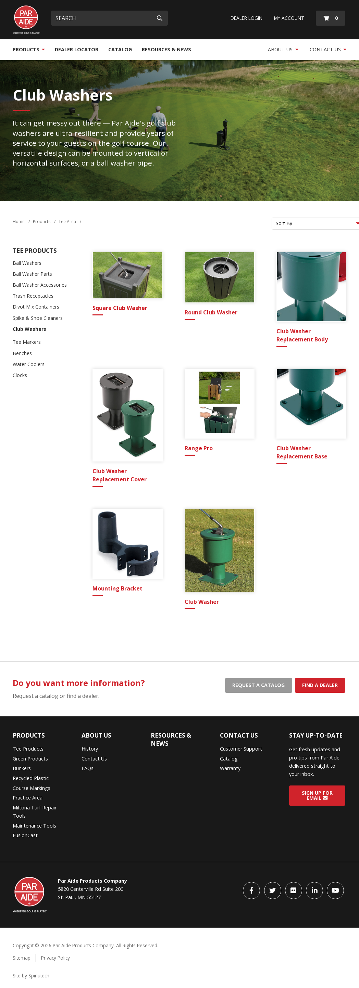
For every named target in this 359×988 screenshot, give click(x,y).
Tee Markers (27, 342)
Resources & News (166, 49)
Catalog (120, 49)
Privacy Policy (55, 957)
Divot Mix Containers (36, 306)
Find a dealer (320, 685)
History (90, 748)
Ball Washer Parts (32, 274)
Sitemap (21, 957)
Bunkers (22, 768)
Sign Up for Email (317, 795)
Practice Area (27, 797)
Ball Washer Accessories (40, 285)
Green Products (30, 758)
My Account (289, 18)
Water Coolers (29, 364)
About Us (283, 49)
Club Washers (29, 329)
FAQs (88, 768)
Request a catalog (258, 685)
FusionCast (25, 835)
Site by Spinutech (31, 975)
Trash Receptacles (33, 295)
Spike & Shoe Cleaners (38, 318)
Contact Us (328, 49)
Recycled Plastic (31, 778)
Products (29, 49)
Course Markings (31, 788)
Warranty (230, 768)
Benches (22, 353)
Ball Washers (27, 263)
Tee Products (35, 251)
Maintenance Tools (34, 825)
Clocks (20, 375)
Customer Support (241, 748)
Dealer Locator (76, 49)
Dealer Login (246, 18)
